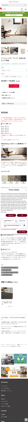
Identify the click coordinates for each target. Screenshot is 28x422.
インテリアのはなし (5, 388)
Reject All (11, 215)
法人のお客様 (4, 416)
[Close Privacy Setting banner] (26, 190)
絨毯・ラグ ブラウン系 (6, 274)
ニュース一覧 (4, 386)
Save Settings (22, 231)
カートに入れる (14, 86)
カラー (2, 67)
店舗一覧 (3, 399)
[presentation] (1, 51)
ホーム (2, 344)
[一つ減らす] (7, 87)
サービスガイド (4, 401)
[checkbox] (23, 225)
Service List (16, 221)
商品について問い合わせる (8, 103)
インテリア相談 (4, 403)
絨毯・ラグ (20, 344)
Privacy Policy (3, 211)
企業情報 (3, 414)
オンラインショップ (10, 344)
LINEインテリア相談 (5, 406)
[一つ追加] (7, 85)
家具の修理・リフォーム (6, 390)
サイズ (2, 73)
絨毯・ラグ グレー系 (6, 270)
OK (22, 215)
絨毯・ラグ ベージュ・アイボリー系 (9, 272)
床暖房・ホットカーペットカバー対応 (9, 267)
